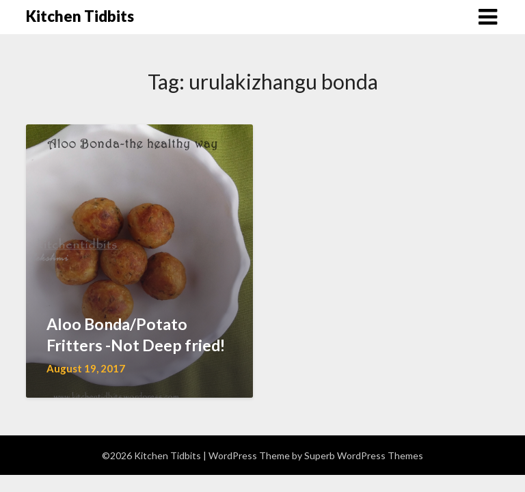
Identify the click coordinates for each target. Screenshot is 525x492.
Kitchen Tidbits (80, 16)
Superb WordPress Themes (363, 455)
